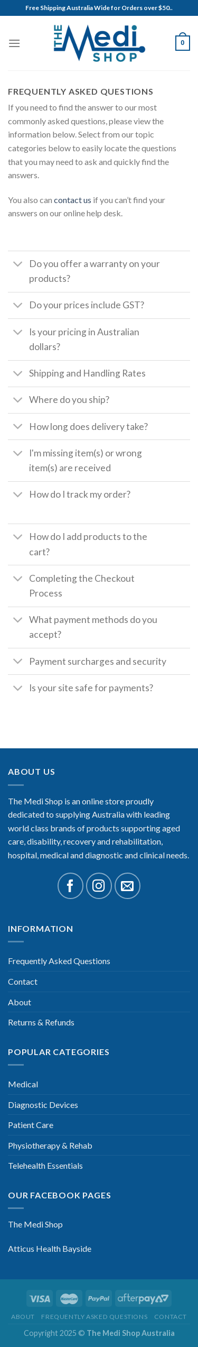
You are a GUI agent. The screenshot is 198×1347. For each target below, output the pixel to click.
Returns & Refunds (41, 1022)
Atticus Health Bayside (49, 1248)
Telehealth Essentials (45, 1165)
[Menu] (14, 43)
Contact (22, 981)
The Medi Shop (35, 1224)
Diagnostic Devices (43, 1104)
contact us (72, 200)
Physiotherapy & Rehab (50, 1145)
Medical (23, 1084)
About (19, 1002)
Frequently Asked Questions (59, 961)
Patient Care (30, 1125)
